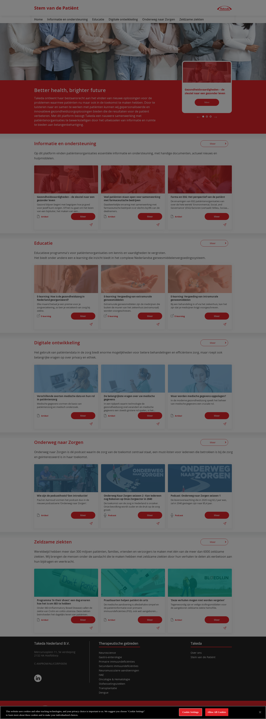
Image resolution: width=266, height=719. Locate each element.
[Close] (260, 712)
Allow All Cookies (216, 712)
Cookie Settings (190, 712)
